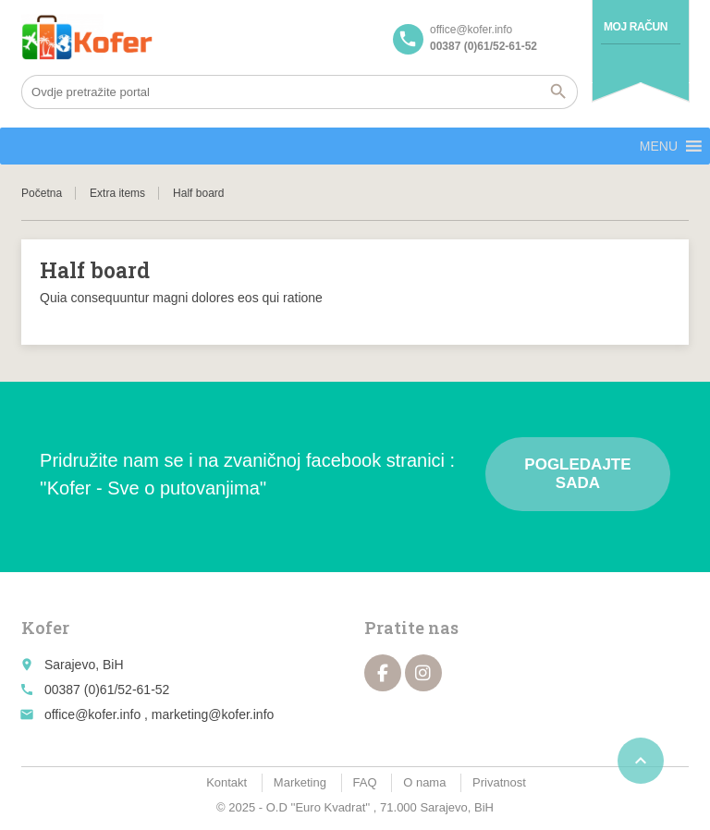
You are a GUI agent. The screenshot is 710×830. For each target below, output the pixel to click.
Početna (41, 193)
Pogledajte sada (577, 474)
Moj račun (635, 26)
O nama (424, 782)
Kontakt (226, 782)
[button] (659, 146)
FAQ (365, 782)
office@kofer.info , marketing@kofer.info (159, 714)
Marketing (300, 782)
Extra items (117, 193)
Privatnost (499, 782)
